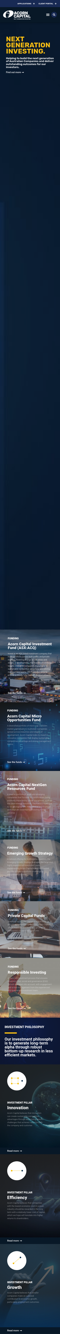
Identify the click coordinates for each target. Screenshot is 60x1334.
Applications (26, 3)
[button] (48, 14)
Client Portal (48, 3)
